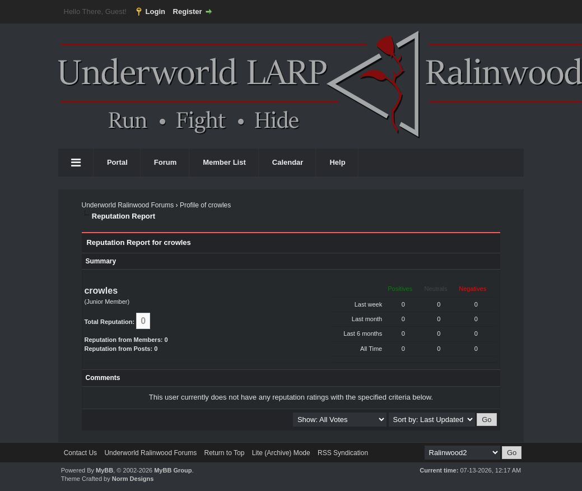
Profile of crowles (205, 205)
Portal (117, 162)
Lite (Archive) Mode (281, 453)
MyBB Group (173, 470)
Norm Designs (133, 478)
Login (155, 11)
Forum (165, 162)
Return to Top (224, 453)
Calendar (288, 162)
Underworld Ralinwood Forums (127, 205)
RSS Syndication (343, 453)
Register (187, 11)
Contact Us (80, 453)
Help (337, 162)
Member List (224, 162)
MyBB (104, 470)
